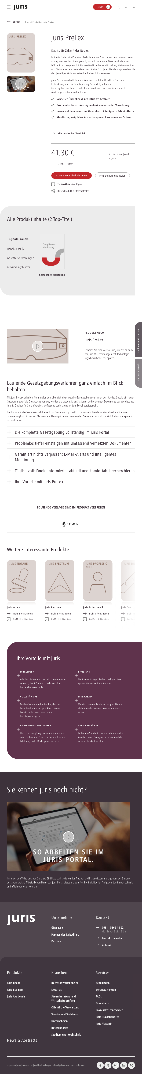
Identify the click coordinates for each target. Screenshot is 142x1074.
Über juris (57, 927)
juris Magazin (104, 1023)
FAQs (99, 996)
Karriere (56, 941)
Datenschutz (28, 1065)
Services (103, 972)
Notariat (56, 989)
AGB (19, 1065)
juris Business (15, 989)
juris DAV (126, 607)
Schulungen (103, 983)
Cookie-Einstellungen (42, 1065)
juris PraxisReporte (107, 1017)
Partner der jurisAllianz (65, 934)
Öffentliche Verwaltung (65, 1007)
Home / (28, 22)
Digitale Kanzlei (18, 239)
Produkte (15, 972)
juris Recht (13, 983)
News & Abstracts (22, 1040)
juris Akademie (16, 996)
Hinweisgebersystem (61, 1065)
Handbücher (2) (16, 249)
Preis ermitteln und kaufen (112, 175)
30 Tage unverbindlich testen (72, 175)
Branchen (59, 972)
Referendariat (59, 1028)
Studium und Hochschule (66, 1034)
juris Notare (13, 607)
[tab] (71, 432)
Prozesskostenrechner (109, 1010)
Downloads (103, 1003)
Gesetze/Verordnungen (20, 258)
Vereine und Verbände (64, 1014)
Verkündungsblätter (18, 267)
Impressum (11, 1065)
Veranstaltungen (106, 989)
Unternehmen (59, 1021)
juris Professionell (93, 607)
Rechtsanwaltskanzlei (64, 983)
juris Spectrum (53, 607)
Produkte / (37, 22)
